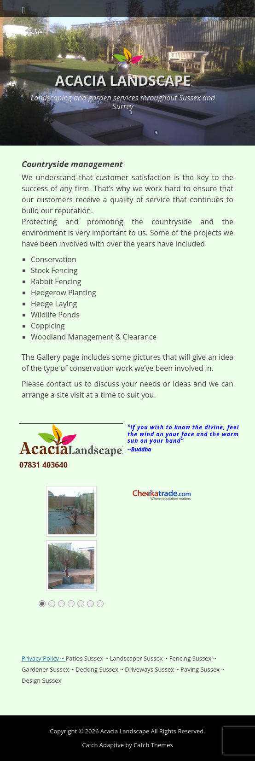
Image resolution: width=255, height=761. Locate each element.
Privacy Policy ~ (43, 658)
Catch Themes (153, 745)
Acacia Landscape (123, 80)
